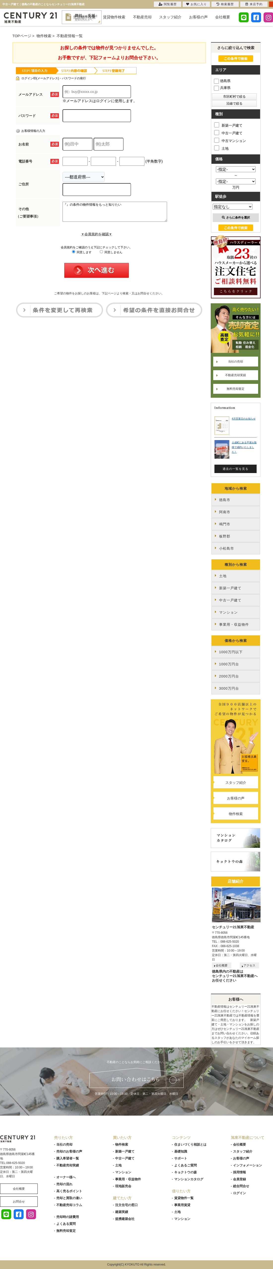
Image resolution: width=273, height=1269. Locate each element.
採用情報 (239, 1172)
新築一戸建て (228, 124)
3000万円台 (229, 688)
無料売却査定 (235, 389)
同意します (82, 256)
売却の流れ (64, 1184)
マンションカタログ (188, 1179)
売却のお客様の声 (69, 1151)
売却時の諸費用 (67, 1217)
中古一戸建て (228, 132)
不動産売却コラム (69, 1205)
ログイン (239, 1193)
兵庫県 (222, 88)
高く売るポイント (69, 1191)
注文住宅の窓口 (126, 1205)
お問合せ (19, 1201)
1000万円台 (229, 664)
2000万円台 (229, 676)
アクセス (249, 965)
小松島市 (226, 548)
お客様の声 (198, 17)
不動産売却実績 (235, 375)
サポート (180, 1158)
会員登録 (239, 1179)
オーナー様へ (66, 1177)
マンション (228, 612)
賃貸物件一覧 (184, 1198)
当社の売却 (235, 361)
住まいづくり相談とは (190, 1144)
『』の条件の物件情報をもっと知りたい (121, 214)
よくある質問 (66, 1224)
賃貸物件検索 (114, 17)
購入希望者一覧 (67, 1158)
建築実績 (121, 1212)
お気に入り (196, 4)
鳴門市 (224, 524)
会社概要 (222, 17)
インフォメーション (247, 1165)
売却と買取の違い (69, 1198)
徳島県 (222, 81)
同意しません (111, 256)
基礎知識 (180, 1151)
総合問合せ (241, 1186)
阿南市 (224, 512)
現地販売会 (123, 1186)
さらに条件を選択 (236, 217)
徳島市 (224, 500)
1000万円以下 (231, 652)
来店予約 (254, 4)
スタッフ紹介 (170, 17)
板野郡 (224, 536)
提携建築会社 (125, 1219)
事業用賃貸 (182, 1205)
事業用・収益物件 (234, 624)
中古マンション (230, 140)
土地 (221, 147)
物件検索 (236, 814)
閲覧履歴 (168, 4)
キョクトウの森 (185, 1172)
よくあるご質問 (185, 1165)
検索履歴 (225, 4)
